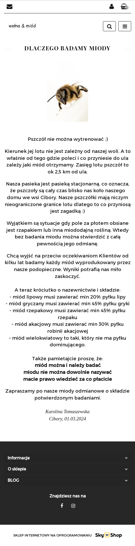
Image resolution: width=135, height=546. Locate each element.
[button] (124, 6)
